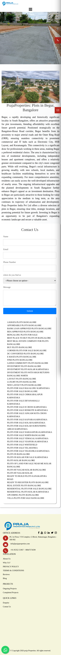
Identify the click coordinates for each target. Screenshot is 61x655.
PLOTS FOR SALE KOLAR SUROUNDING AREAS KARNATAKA (29, 427)
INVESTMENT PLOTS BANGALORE (26, 366)
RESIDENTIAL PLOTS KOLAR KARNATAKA (30, 492)
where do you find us (14, 275)
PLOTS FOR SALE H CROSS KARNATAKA (29, 407)
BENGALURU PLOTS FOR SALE (25, 335)
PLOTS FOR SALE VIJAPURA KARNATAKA (30, 441)
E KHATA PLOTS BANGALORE (24, 357)
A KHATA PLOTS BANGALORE (24, 322)
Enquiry (6, 603)
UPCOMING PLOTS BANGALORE (25, 495)
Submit (32, 311)
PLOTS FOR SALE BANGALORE (25, 391)
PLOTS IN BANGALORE (21, 454)
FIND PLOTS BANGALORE (22, 360)
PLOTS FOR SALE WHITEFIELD (25, 445)
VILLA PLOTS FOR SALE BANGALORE (28, 498)
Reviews (6, 574)
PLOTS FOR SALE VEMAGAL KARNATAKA (30, 438)
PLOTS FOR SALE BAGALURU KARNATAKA (31, 388)
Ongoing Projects (10, 588)
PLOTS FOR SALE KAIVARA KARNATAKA (30, 419)
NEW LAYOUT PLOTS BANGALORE (27, 385)
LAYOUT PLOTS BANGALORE (24, 379)
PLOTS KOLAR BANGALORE (23, 460)
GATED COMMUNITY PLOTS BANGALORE (30, 363)
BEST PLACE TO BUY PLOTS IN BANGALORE (31, 338)
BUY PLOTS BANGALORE (22, 347)
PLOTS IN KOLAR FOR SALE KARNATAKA (30, 457)
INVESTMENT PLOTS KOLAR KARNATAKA (30, 369)
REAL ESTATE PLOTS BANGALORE (26, 485)
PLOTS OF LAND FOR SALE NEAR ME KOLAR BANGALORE (32, 465)
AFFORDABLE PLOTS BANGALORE (27, 325)
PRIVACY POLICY (11, 567)
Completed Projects (10, 592)
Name (8, 236)
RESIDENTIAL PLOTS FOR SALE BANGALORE (32, 489)
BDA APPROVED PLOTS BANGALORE (28, 332)
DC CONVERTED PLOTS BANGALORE (28, 353)
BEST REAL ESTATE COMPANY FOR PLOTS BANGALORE (30, 342)
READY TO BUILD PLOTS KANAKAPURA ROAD (29, 477)
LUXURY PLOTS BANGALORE (24, 382)
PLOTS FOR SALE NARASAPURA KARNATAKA (32, 432)
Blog (5, 578)
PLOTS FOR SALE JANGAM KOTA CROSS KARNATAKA (29, 415)
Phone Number (12, 262)
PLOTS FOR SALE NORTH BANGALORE (29, 435)
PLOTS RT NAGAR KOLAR (22, 473)
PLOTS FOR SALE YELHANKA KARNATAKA (31, 451)
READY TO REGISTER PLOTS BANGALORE (30, 482)
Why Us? (6, 563)
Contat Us (7, 607)
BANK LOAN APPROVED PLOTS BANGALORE (32, 328)
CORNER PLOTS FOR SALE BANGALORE (29, 350)
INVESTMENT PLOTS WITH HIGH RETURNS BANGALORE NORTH (31, 374)
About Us (7, 559)
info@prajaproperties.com (19, 544)
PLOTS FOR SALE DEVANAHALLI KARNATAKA (26, 402)
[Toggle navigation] (30, 9)
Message (9, 287)
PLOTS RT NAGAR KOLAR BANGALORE (29, 470)
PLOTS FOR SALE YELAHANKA (25, 448)
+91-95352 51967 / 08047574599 (22, 550)
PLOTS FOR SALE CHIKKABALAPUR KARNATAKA (27, 396)
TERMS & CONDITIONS (13, 570)
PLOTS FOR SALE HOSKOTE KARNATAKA (30, 410)
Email (8, 249)
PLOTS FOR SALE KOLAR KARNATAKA (29, 423)
